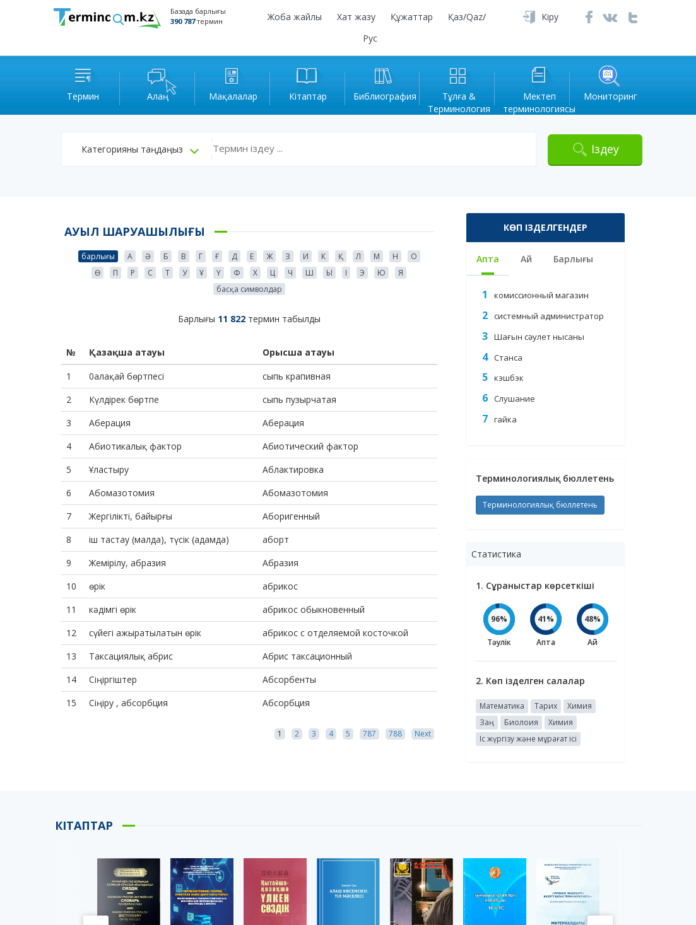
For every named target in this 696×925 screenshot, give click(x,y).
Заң (487, 722)
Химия (579, 706)
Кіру (549, 17)
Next (423, 733)
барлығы (98, 256)
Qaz (474, 17)
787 (369, 733)
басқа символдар (249, 289)
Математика (502, 706)
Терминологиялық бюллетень (540, 504)
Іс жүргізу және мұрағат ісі (528, 738)
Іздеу (605, 148)
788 (395, 733)
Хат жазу (356, 17)
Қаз (455, 17)
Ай (526, 259)
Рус (370, 38)
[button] (140, 149)
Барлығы (573, 259)
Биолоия (521, 722)
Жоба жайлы (295, 17)
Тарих (545, 706)
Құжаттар (412, 17)
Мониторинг (610, 83)
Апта (487, 259)
